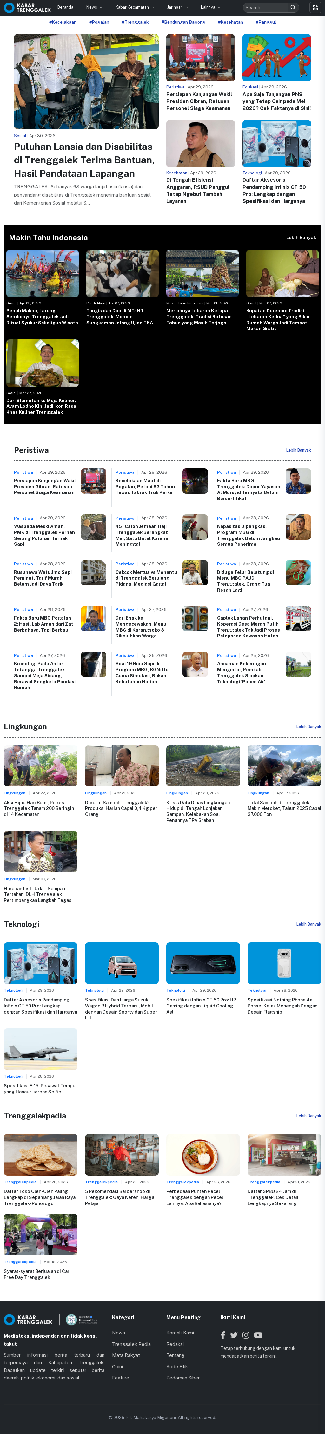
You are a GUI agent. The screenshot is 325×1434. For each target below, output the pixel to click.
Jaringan (175, 7)
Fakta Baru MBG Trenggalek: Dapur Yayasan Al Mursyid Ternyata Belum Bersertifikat (248, 489)
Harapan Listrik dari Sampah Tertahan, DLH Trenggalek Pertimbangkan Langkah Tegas (37, 894)
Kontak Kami (180, 1332)
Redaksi (175, 1344)
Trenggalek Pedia (131, 1344)
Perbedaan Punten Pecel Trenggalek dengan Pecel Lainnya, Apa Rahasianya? (194, 1197)
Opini (117, 1366)
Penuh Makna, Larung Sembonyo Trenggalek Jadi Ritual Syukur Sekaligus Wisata (42, 316)
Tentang (175, 1355)
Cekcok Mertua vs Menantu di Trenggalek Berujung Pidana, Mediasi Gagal (146, 578)
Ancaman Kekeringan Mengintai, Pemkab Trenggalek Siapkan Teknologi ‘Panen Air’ (241, 672)
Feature (120, 1377)
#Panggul (266, 22)
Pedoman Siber (183, 1377)
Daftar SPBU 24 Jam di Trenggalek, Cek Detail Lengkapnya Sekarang (273, 1197)
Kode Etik (177, 1366)
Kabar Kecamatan (133, 7)
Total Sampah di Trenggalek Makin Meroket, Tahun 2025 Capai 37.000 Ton (284, 808)
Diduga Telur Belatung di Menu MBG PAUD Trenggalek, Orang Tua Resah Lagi (245, 581)
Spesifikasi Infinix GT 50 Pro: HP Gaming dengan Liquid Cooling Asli (201, 1005)
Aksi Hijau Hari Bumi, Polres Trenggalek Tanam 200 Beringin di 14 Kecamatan (39, 808)
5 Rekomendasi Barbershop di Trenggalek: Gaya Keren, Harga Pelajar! (119, 1197)
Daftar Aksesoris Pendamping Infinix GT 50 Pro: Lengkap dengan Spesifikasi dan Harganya (40, 1005)
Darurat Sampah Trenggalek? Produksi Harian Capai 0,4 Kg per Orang (121, 808)
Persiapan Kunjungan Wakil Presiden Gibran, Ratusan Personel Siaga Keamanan (199, 101)
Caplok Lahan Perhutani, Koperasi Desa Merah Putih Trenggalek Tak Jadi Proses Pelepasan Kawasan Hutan (248, 626)
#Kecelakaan (62, 22)
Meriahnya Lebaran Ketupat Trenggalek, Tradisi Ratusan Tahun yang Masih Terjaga (199, 316)
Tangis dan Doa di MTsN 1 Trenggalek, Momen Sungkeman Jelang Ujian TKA (119, 316)
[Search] (293, 7)
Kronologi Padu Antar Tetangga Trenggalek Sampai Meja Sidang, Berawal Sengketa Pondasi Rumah (45, 675)
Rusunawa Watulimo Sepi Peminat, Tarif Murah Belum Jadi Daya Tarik (43, 578)
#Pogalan (99, 22)
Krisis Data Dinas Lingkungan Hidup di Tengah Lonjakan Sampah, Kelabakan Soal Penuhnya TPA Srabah (198, 811)
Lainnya (208, 7)
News (92, 7)
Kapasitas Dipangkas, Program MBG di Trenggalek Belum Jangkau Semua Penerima (248, 535)
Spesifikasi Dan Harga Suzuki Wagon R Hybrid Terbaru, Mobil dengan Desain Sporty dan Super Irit (121, 1008)
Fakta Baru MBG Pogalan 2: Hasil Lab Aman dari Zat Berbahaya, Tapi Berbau (43, 623)
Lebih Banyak (301, 237)
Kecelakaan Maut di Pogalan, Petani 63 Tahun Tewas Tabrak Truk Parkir (145, 486)
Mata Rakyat (126, 1355)
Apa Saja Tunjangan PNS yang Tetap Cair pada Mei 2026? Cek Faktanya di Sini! (276, 101)
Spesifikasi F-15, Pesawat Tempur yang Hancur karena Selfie (40, 1088)
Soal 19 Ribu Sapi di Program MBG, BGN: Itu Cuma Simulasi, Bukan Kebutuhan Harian (142, 672)
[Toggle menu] (315, 7)
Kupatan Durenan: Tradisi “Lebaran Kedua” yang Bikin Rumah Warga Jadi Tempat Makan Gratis (277, 319)
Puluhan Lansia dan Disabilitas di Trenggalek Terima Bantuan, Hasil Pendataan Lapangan (84, 160)
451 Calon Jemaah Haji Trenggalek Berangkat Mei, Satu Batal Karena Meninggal (142, 535)
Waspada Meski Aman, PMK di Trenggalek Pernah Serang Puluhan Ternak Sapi (44, 535)
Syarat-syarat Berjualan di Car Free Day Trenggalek (37, 1274)
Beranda (65, 7)
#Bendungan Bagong (183, 22)
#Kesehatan (230, 22)
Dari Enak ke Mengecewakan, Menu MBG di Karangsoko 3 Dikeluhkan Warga (141, 626)
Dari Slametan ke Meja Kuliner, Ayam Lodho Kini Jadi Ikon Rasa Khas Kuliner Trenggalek (41, 406)
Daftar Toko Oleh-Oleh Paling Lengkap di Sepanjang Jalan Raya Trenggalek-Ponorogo (40, 1197)
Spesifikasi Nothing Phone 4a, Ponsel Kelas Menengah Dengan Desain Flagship (282, 1005)
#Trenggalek (135, 22)
